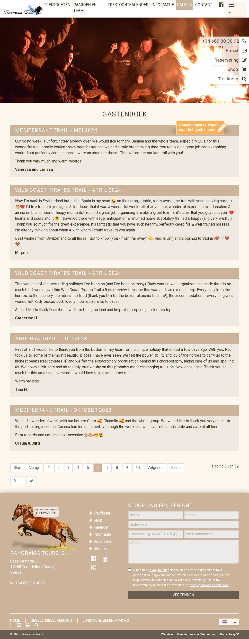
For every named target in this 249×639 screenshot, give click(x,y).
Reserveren (103, 541)
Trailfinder (102, 513)
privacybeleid (157, 570)
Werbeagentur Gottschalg (217, 634)
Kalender (101, 527)
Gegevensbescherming (51, 621)
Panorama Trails (32, 634)
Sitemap (101, 548)
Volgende (155, 467)
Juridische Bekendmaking (106, 621)
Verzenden (183, 595)
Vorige (34, 467)
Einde (176, 467)
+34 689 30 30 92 (31, 583)
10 (137, 467)
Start (18, 467)
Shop (98, 520)
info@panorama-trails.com (209, 585)
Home (15, 621)
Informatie (102, 534)
